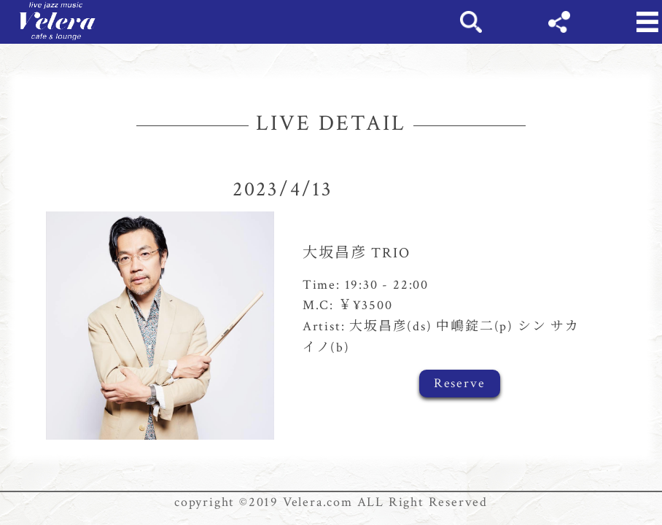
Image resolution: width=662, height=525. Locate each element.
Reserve (460, 383)
